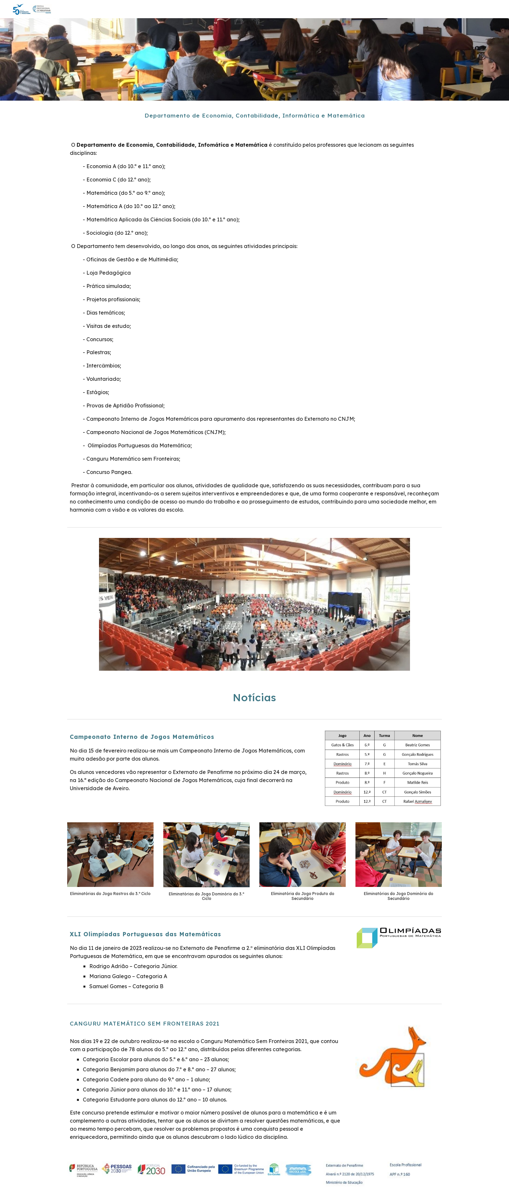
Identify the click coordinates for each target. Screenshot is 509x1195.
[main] (254, 115)
